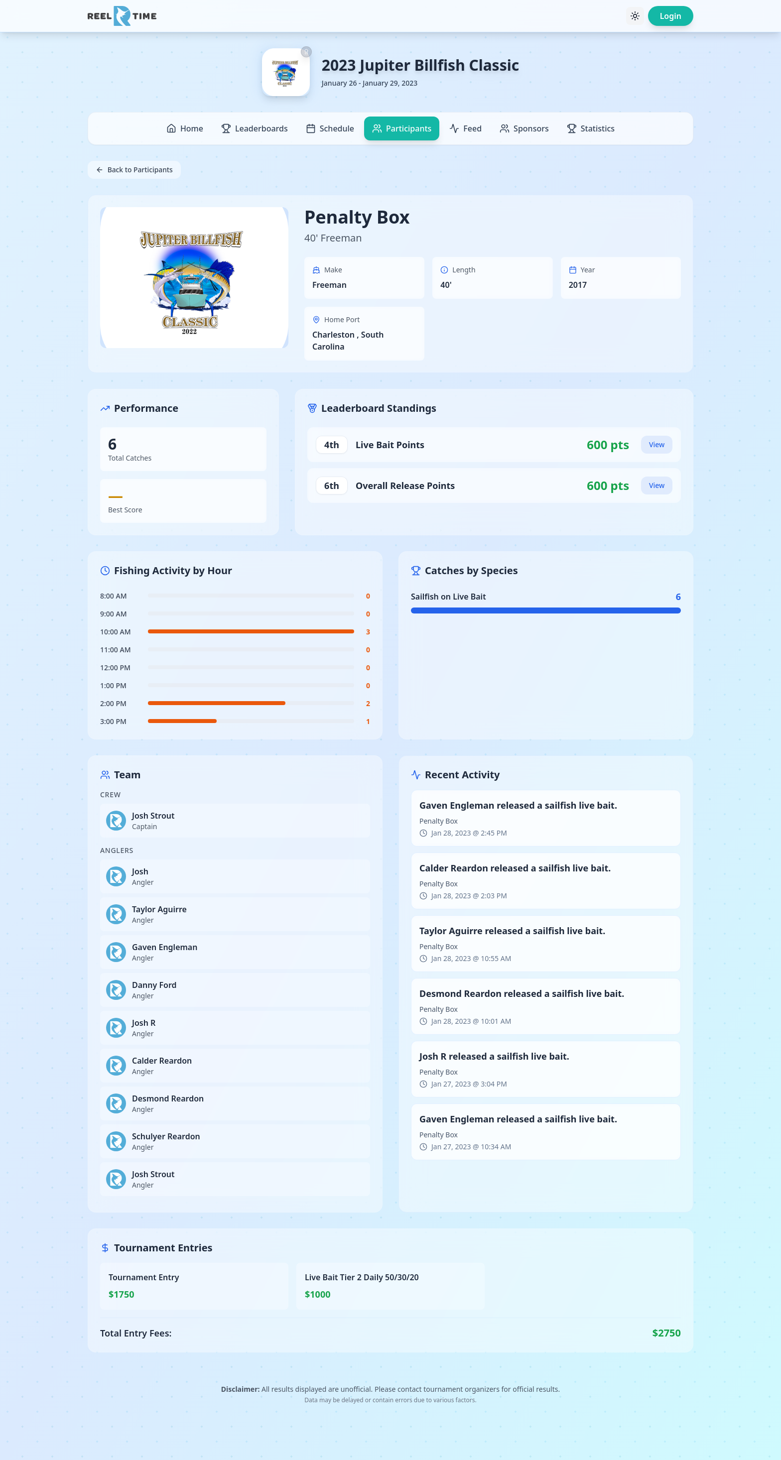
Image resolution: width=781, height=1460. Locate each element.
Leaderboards (254, 128)
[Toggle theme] (635, 16)
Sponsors (524, 128)
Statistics (591, 128)
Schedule (330, 128)
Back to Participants (135, 169)
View (656, 444)
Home (184, 128)
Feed (465, 128)
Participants (401, 128)
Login (670, 15)
